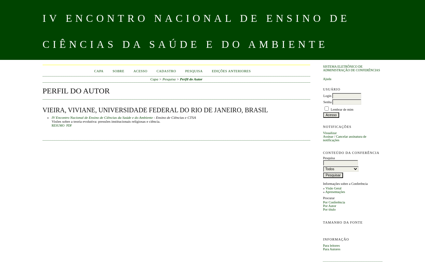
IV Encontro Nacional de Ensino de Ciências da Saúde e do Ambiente (102, 117)
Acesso (140, 71)
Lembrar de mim (342, 109)
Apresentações (335, 192)
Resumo (58, 125)
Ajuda (327, 79)
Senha (327, 102)
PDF (69, 125)
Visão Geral (333, 188)
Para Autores (331, 249)
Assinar (328, 136)
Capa (98, 71)
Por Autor (329, 206)
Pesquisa (194, 71)
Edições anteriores (231, 71)
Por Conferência (334, 202)
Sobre (118, 71)
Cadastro (166, 71)
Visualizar (330, 133)
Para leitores (331, 245)
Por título (329, 209)
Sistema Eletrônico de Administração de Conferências (351, 68)
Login (327, 96)
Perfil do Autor (191, 79)
